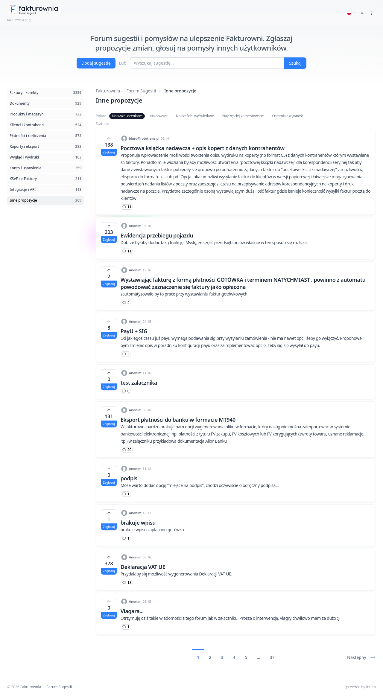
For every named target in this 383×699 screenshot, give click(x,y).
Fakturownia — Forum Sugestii (126, 91)
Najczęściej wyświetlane (195, 115)
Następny (361, 657)
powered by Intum (361, 686)
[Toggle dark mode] (362, 13)
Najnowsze (159, 115)
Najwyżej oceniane (127, 115)
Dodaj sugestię (96, 63)
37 (272, 657)
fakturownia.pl (19, 20)
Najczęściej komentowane (243, 115)
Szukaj (295, 63)
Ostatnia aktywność (287, 115)
